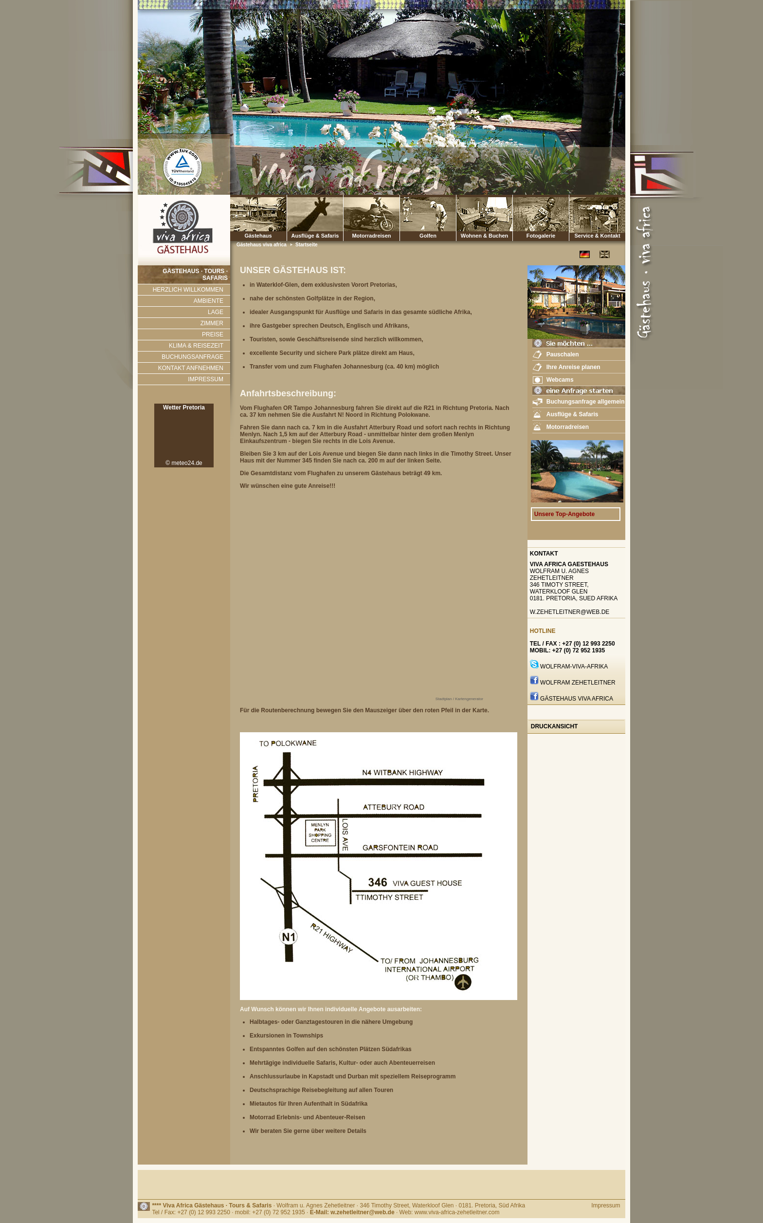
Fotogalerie (541, 218)
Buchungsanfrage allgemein (585, 401)
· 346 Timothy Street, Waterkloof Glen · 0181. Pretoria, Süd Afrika (441, 1205)
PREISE (212, 334)
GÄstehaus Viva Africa (576, 698)
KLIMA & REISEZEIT (196, 345)
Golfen (428, 218)
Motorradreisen (372, 218)
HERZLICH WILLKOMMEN (188, 289)
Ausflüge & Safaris (315, 236)
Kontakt (544, 553)
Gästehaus (258, 218)
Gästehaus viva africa (262, 244)
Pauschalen (562, 354)
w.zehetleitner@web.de (570, 612)
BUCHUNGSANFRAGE (192, 356)
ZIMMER (211, 323)
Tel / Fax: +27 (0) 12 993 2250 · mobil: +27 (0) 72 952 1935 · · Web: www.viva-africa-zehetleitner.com (325, 1212)
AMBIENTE (208, 300)
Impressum (605, 1205)
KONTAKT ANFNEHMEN (190, 368)
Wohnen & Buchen (484, 218)
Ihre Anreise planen (573, 367)
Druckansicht (554, 726)
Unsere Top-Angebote (564, 514)
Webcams (560, 379)
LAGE (215, 312)
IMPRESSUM (205, 379)
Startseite (306, 244)
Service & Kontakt (597, 218)
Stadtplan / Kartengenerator (459, 699)
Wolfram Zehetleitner (578, 682)
